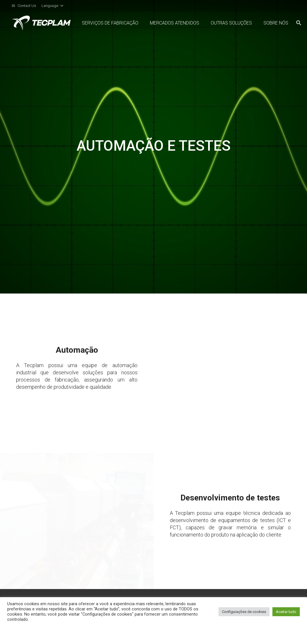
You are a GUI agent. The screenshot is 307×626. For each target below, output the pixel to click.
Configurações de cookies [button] (244, 612)
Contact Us (27, 5)
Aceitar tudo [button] (286, 612)
